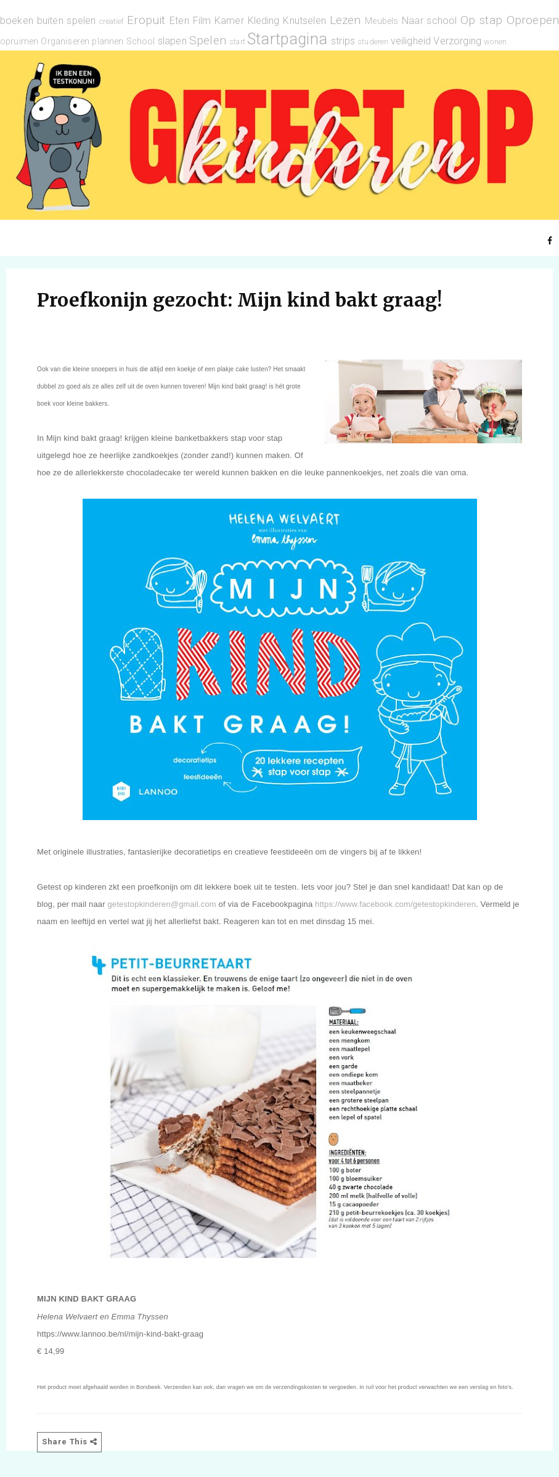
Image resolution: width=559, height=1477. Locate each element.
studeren (372, 41)
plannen (107, 41)
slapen (172, 41)
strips (343, 41)
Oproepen (533, 20)
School (140, 41)
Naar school (429, 20)
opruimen (19, 41)
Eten (179, 20)
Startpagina (287, 39)
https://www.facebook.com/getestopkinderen (395, 904)
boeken (16, 20)
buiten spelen (66, 20)
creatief (111, 21)
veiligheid (411, 41)
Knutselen (304, 20)
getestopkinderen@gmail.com (161, 904)
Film (202, 20)
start (237, 41)
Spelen (207, 40)
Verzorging (457, 41)
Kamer (229, 20)
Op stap (481, 20)
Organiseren (65, 41)
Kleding (264, 20)
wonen (495, 41)
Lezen (345, 20)
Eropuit (146, 20)
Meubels (381, 21)
